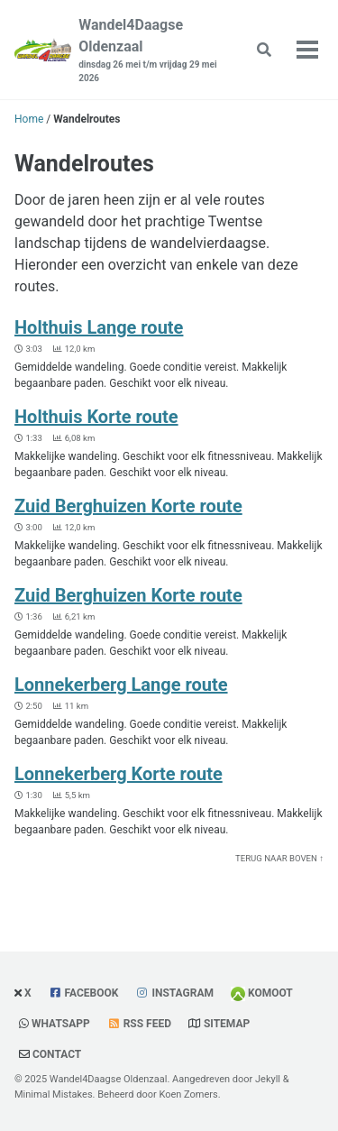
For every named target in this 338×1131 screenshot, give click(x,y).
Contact (56, 1054)
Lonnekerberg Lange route (121, 684)
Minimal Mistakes (53, 1094)
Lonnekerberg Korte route (118, 774)
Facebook (92, 993)
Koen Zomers (188, 1094)
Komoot (270, 993)
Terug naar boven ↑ (279, 858)
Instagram (182, 993)
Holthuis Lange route (98, 327)
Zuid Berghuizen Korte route (128, 506)
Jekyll (267, 1079)
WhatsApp (61, 1023)
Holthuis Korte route (96, 417)
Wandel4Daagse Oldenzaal (150, 50)
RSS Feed (147, 1023)
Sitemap (227, 1023)
